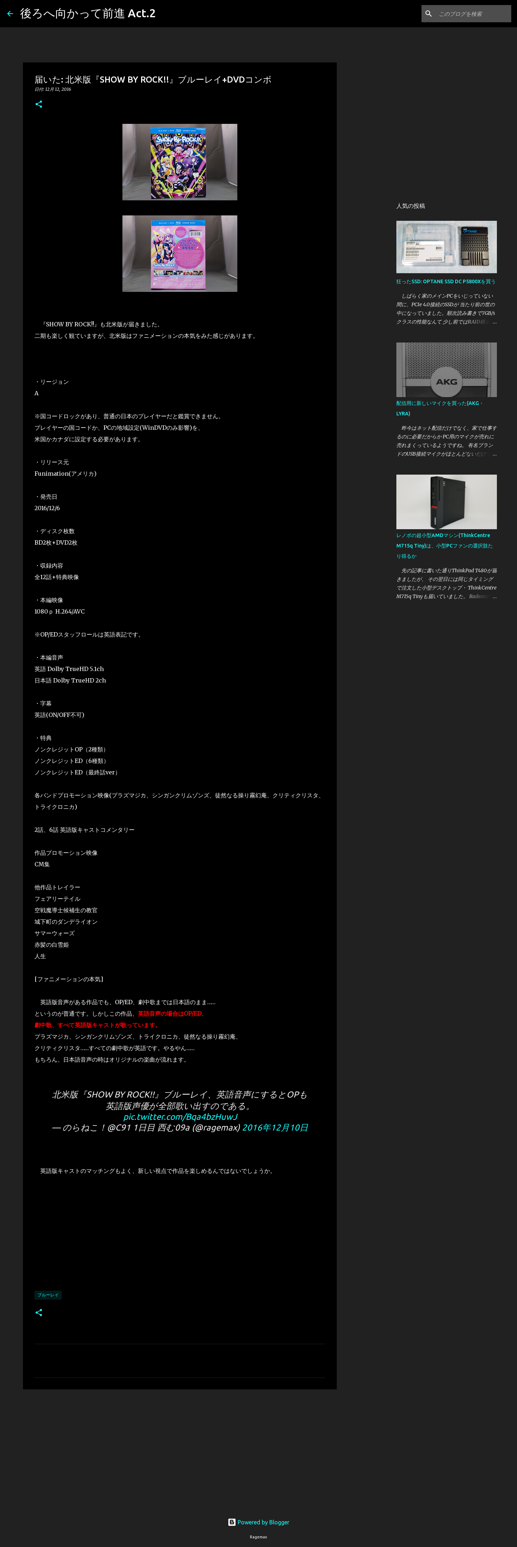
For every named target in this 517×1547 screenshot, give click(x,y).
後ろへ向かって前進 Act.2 (88, 12)
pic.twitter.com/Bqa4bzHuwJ (180, 1117)
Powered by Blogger (258, 1522)
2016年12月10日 (275, 1127)
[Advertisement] (180, 1450)
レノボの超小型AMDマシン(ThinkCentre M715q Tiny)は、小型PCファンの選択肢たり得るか (444, 545)
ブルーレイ (48, 1294)
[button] (38, 104)
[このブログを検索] (473, 13)
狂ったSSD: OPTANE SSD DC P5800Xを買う (446, 281)
